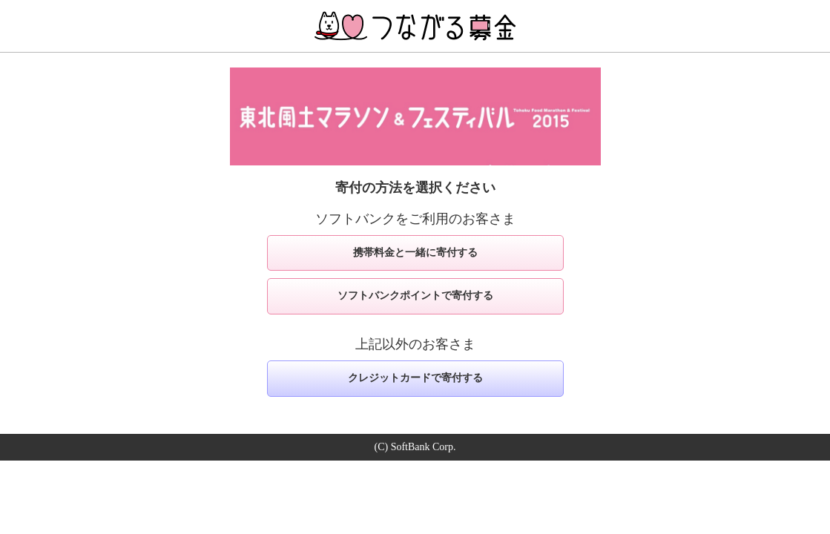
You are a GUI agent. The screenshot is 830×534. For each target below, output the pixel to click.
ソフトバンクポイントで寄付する (415, 295)
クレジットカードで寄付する (415, 377)
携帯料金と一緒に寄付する (415, 252)
